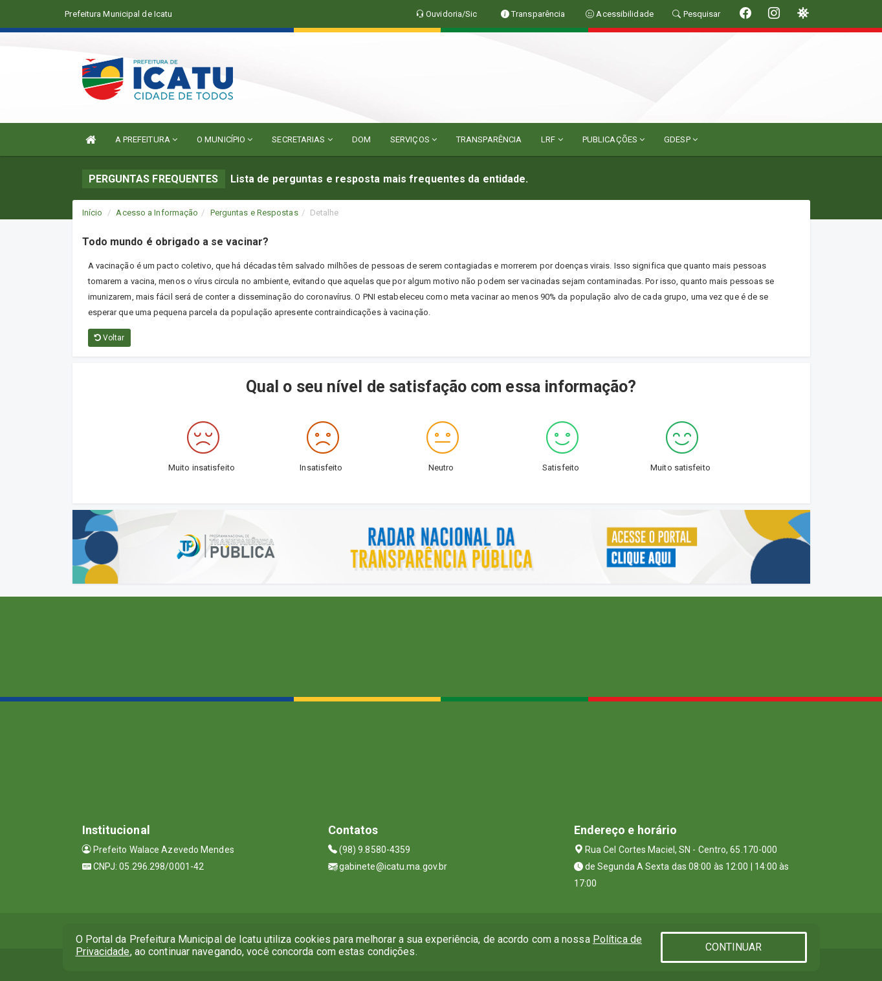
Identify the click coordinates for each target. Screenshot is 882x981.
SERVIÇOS (413, 139)
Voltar (109, 337)
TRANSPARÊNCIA (489, 139)
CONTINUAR (733, 947)
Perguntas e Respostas (254, 212)
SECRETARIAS (302, 139)
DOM (361, 139)
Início (92, 212)
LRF (552, 139)
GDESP (681, 139)
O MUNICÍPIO (224, 139)
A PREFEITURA (146, 139)
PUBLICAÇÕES (613, 139)
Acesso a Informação (157, 212)
